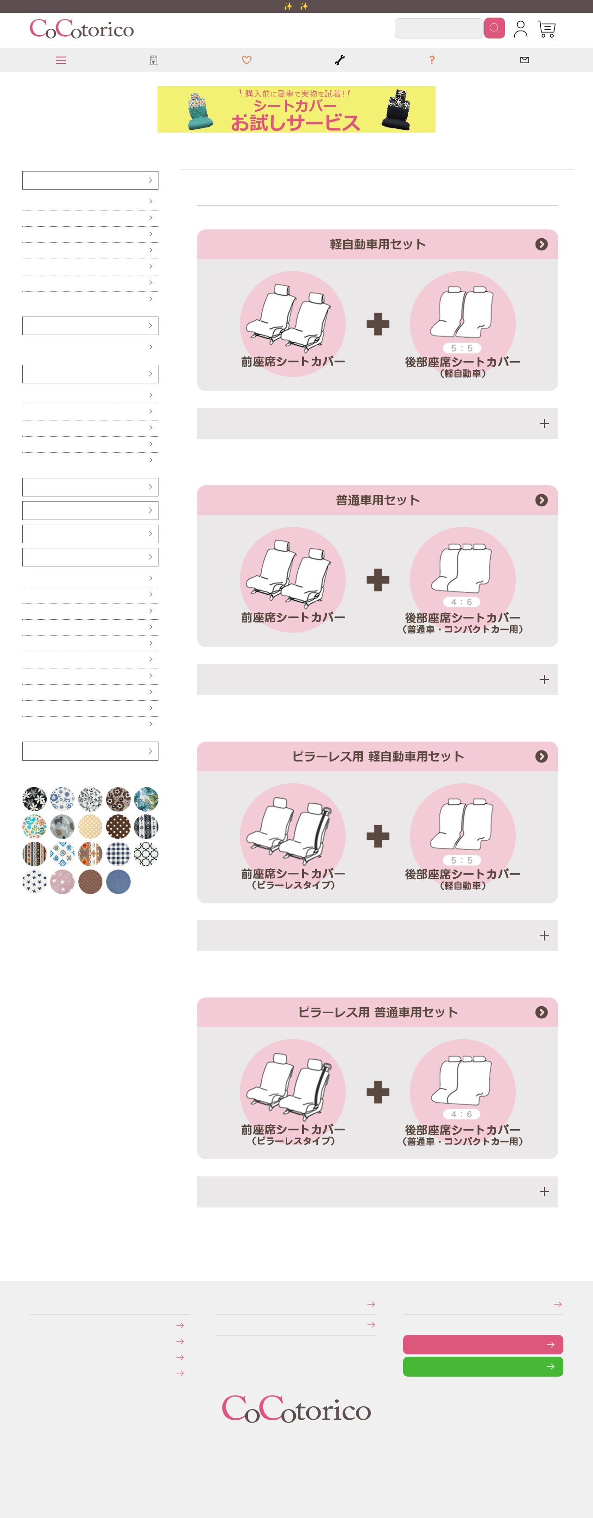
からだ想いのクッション (28, 460)
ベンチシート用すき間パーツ (29, 534)
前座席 (26, 202)
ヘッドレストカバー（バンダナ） (29, 487)
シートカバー (27, 180)
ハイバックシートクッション (29, 428)
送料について (35, 1341)
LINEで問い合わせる (410, 1366)
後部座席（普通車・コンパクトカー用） (30, 250)
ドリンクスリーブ (28, 692)
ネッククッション (28, 444)
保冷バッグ (27, 660)
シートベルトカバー (28, 510)
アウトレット (27, 750)
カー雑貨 (27, 557)
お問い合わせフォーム (410, 1344)
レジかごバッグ (27, 676)
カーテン (27, 643)
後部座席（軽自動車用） (28, 234)
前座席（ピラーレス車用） (29, 218)
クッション (27, 374)
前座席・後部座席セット (28, 267)
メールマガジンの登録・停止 (406, 1304)
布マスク (27, 724)
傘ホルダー (27, 579)
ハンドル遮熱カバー (28, 611)
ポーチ (26, 708)
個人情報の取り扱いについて (219, 1324)
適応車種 (377, 423)
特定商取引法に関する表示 (219, 1304)
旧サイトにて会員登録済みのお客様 (38, 1373)
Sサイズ (27, 347)
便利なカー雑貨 (27, 595)
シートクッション (28, 395)
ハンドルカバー (28, 325)
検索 (494, 28)
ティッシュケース (28, 627)
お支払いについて (36, 1325)
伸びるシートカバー (28, 283)
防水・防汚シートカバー (28, 299)
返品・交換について (36, 1357)
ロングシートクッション (28, 412)
